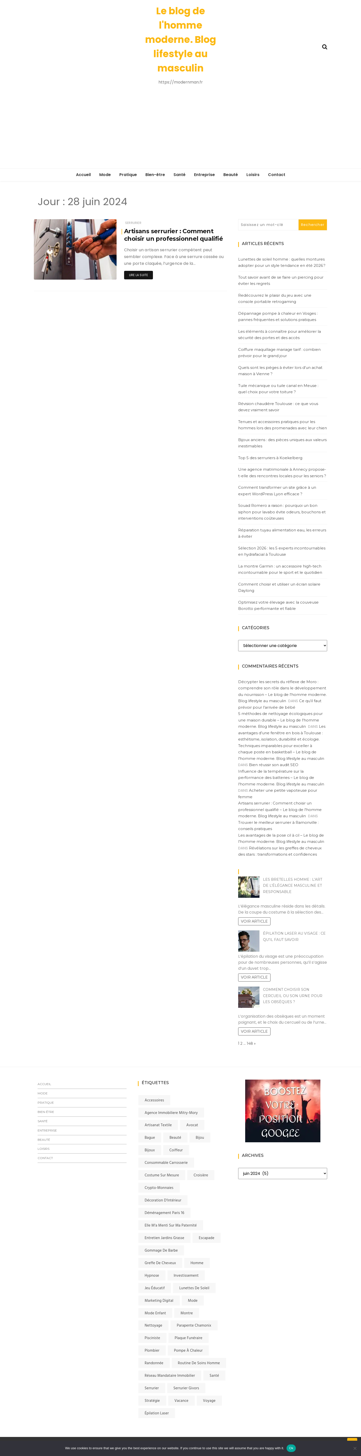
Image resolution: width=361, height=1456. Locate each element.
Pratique (128, 175)
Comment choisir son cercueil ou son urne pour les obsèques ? (292, 995)
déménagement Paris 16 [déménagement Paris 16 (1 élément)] (164, 1213)
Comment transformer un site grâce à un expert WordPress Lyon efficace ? (277, 490)
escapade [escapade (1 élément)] (206, 1238)
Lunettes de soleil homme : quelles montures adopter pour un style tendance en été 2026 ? (281, 262)
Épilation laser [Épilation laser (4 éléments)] (157, 1413)
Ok (291, 1448)
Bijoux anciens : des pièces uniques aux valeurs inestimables (282, 443)
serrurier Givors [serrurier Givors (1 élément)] (186, 1388)
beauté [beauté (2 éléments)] (175, 1138)
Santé (179, 175)
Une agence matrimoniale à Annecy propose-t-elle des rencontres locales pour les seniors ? (282, 472)
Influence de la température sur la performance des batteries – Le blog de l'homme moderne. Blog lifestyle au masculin (281, 777)
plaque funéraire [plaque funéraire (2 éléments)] (189, 1338)
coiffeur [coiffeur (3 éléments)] (176, 1150)
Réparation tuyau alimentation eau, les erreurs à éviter (282, 533)
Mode (105, 175)
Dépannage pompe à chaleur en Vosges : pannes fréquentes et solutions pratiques (278, 316)
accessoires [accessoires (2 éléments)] (154, 1100)
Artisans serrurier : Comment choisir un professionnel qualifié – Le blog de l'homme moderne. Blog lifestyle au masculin (280, 809)
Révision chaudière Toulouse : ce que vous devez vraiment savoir (278, 407)
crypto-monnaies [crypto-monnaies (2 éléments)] (159, 1188)
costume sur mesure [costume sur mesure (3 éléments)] (162, 1175)
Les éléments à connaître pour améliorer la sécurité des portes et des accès (279, 334)
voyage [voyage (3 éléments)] (209, 1401)
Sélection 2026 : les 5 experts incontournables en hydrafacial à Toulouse (281, 551)
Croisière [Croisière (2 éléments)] (201, 1175)
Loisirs (252, 175)
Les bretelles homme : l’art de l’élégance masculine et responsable (292, 885)
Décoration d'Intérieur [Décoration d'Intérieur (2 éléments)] (163, 1200)
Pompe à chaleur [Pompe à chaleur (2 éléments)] (188, 1351)
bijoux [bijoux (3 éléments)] (150, 1150)
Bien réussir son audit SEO (273, 764)
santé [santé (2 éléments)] (214, 1376)
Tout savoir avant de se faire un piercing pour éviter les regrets (280, 280)
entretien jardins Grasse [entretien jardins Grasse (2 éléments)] (164, 1238)
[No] (354, 1448)
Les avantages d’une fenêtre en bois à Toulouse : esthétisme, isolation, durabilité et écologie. (281, 733)
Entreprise (204, 175)
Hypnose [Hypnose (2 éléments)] (152, 1276)
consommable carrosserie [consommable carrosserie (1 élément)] (166, 1163)
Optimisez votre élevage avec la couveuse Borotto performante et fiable (278, 605)
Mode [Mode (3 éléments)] (193, 1301)
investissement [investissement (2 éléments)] (186, 1276)
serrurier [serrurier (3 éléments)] (152, 1388)
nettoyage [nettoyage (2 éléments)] (153, 1326)
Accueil (83, 175)
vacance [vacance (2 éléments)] (181, 1401)
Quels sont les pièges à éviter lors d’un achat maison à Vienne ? (280, 370)
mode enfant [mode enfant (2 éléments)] (155, 1313)
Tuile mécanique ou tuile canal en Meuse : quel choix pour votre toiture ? (278, 388)
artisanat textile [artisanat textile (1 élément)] (158, 1125)
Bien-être (155, 175)
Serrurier (133, 223)
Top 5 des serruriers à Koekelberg (270, 457)
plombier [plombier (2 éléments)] (152, 1351)
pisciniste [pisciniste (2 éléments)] (152, 1338)
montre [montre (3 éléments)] (186, 1313)
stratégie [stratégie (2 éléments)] (152, 1401)
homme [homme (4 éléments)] (197, 1263)
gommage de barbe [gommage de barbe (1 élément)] (161, 1251)
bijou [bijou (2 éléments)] (200, 1138)
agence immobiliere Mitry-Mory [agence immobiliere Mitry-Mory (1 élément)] (171, 1113)
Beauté (230, 175)
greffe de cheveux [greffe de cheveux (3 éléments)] (160, 1263)
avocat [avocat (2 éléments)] (192, 1125)
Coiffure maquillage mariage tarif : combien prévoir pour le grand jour (279, 352)
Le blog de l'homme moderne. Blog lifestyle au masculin (180, 39)
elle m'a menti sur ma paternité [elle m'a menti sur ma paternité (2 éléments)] (171, 1226)
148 (250, 1043)
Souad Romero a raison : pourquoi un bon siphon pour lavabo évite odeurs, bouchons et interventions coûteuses (282, 512)
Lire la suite (138, 275)
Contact (276, 175)
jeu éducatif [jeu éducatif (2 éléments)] (155, 1288)
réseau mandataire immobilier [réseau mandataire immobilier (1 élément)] (170, 1376)
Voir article (254, 921)
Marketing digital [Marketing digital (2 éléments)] (159, 1301)
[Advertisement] (180, 127)
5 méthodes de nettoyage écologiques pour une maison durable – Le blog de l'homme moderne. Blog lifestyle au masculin (280, 720)
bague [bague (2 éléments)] (150, 1138)
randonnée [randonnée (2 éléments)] (154, 1363)
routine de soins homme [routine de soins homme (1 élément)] (199, 1363)
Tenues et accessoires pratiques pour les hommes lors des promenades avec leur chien (282, 425)
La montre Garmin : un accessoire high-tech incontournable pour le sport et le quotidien (280, 569)
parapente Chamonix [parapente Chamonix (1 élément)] (194, 1326)
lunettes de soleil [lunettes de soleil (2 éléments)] (194, 1288)
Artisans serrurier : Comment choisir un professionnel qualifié (173, 234)
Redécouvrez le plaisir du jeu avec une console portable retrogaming (274, 298)
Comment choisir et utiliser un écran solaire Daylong (279, 587)
